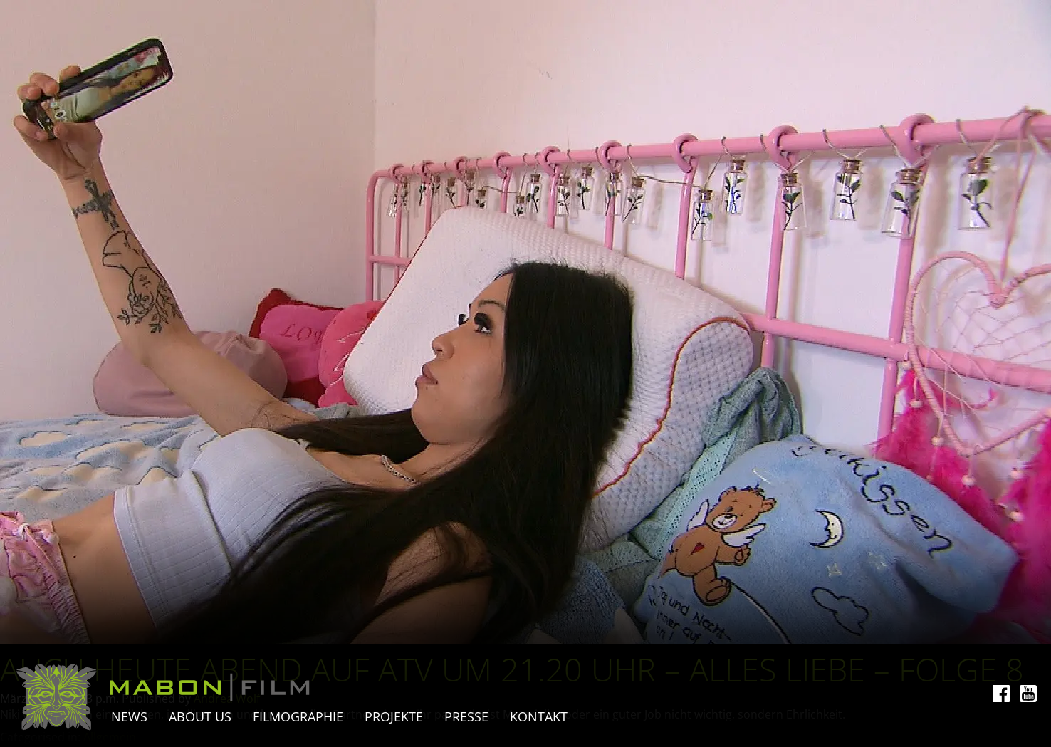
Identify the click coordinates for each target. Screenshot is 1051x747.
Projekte (394, 716)
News (129, 716)
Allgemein (109, 737)
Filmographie (298, 716)
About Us (200, 716)
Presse (466, 716)
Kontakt (539, 716)
